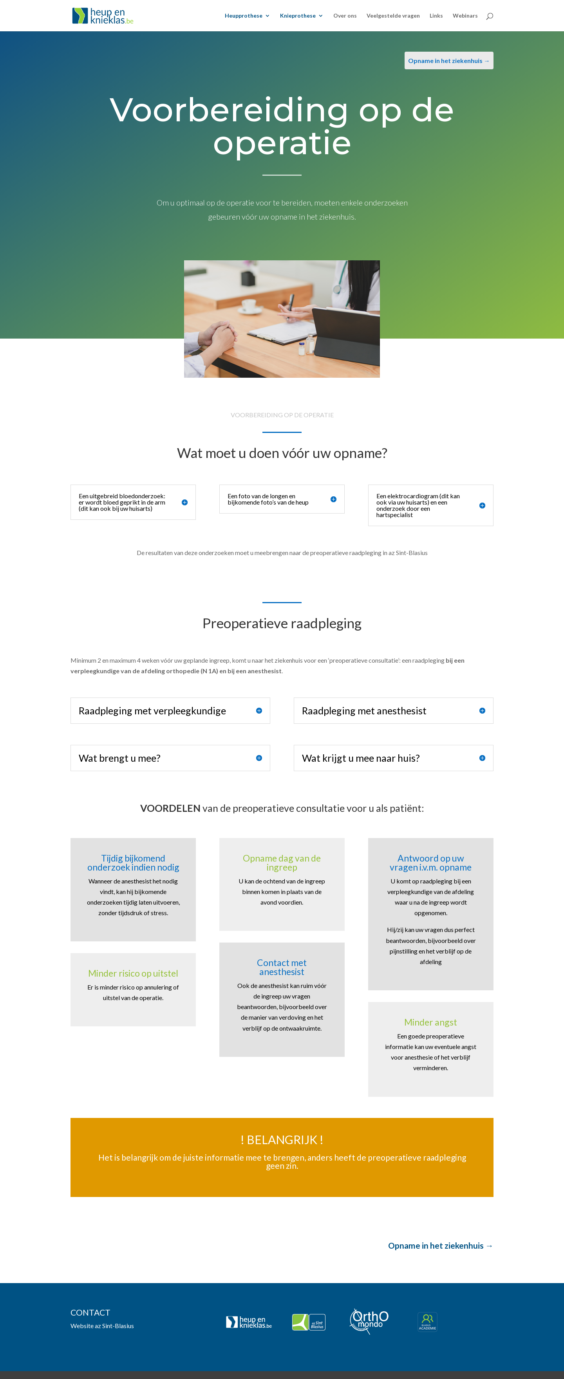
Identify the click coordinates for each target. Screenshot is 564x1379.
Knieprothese (298, 16)
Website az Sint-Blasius (102, 1325)
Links (436, 16)
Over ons (345, 16)
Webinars (465, 16)
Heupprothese (243, 16)
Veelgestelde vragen (393, 16)
